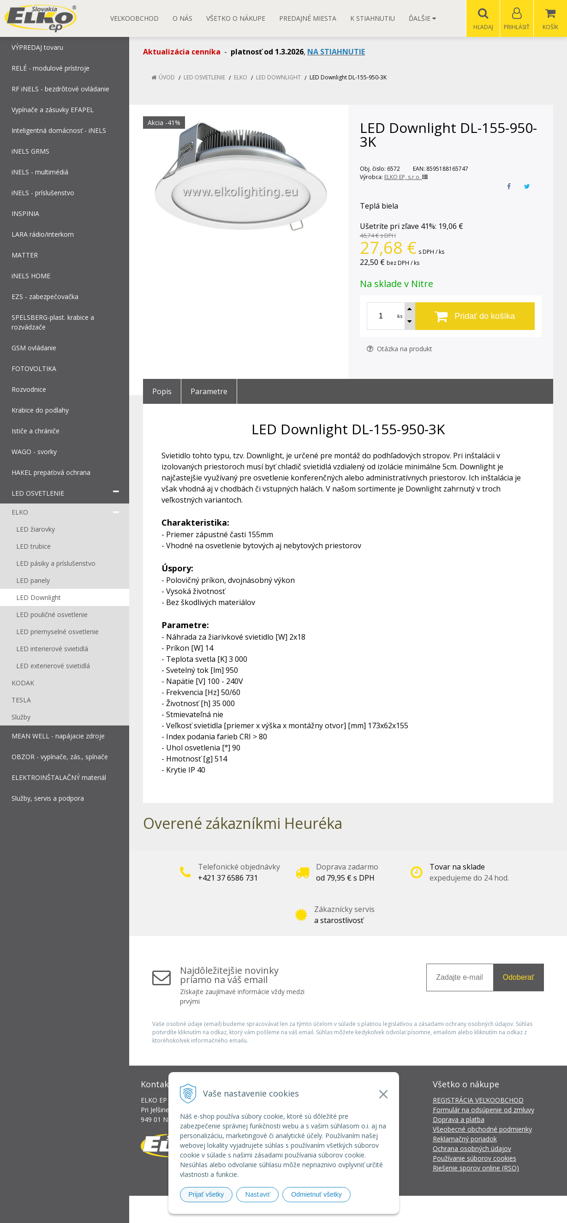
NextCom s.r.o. (449, 1209)
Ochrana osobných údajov (472, 1149)
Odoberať (518, 978)
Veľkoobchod (134, 18)
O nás (182, 18)
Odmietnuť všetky (316, 1194)
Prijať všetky (206, 1194)
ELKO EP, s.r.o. (406, 177)
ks (399, 316)
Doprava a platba (458, 1119)
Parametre (209, 392)
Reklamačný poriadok (465, 1139)
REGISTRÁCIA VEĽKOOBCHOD (478, 1100)
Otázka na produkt (399, 349)
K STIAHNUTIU (372, 18)
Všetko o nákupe (235, 18)
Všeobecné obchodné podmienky (482, 1129)
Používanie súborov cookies (474, 1158)
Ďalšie (422, 18)
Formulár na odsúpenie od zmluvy (483, 1110)
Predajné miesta (307, 18)
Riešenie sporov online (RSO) (476, 1168)
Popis (162, 392)
